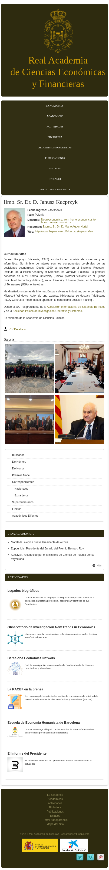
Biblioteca (54, 137)
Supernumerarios (22, 502)
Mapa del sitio (55, 824)
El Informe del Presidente (26, 753)
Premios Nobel (21, 475)
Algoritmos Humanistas (55, 147)
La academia (55, 794)
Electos (16, 509)
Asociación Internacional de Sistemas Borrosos (76, 306)
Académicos (55, 116)
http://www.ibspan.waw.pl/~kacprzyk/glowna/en (64, 231)
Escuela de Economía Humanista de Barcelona (43, 722)
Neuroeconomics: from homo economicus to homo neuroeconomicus (68, 221)
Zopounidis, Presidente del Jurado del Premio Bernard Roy (47, 548)
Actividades (54, 126)
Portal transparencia (55, 189)
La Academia (54, 105)
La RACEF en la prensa (25, 689)
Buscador (18, 455)
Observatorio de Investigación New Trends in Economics (51, 627)
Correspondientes (23, 482)
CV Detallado (18, 329)
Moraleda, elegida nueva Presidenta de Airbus (39, 542)
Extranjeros (21, 495)
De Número (19, 461)
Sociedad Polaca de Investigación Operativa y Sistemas (47, 311)
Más (99, 565)
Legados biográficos (23, 590)
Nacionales (21, 488)
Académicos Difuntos (25, 515)
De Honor (18, 468)
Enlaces (55, 168)
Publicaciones (55, 158)
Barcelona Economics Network (31, 658)
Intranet (55, 178)
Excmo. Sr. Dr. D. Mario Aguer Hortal (65, 226)
